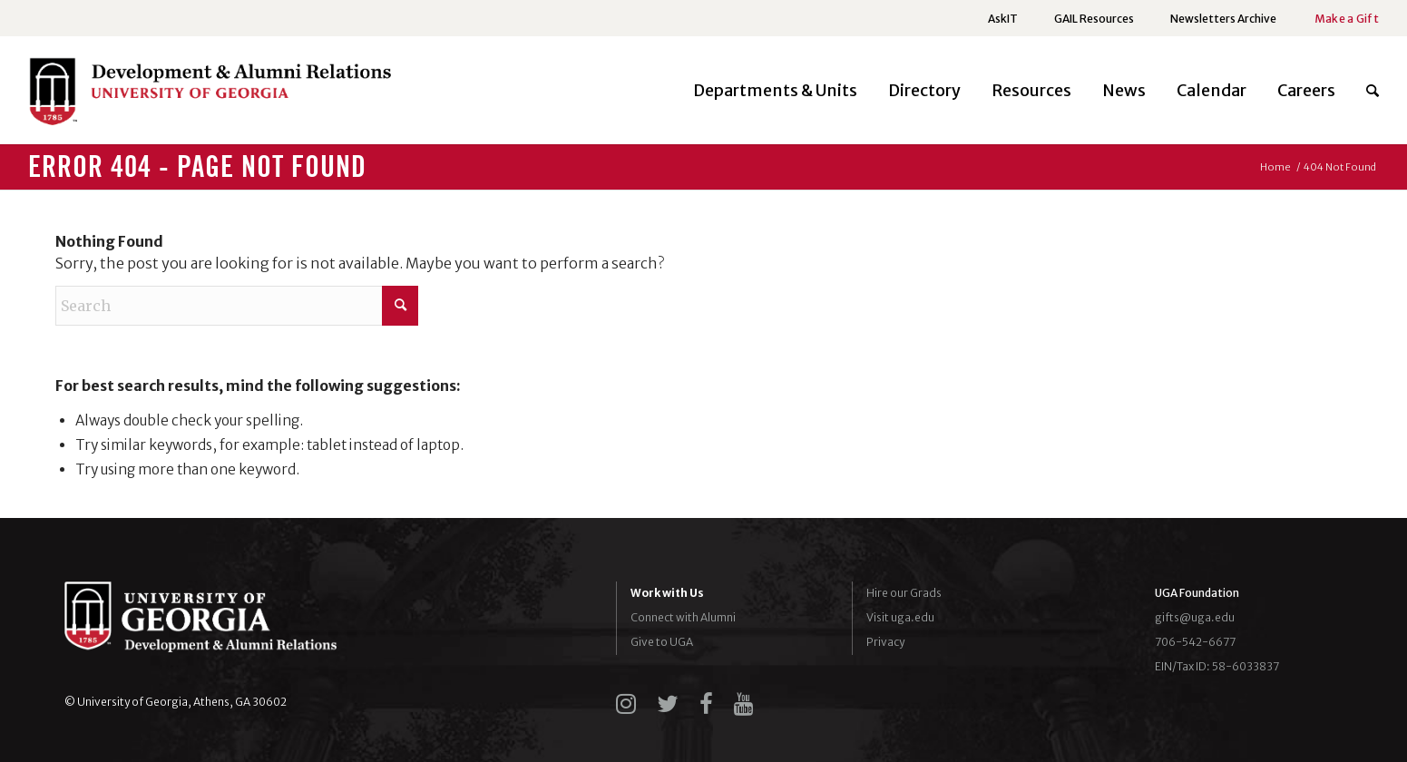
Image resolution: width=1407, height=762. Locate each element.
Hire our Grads (904, 593)
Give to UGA (661, 642)
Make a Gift (1346, 18)
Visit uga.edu (900, 617)
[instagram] (626, 703)
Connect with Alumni (683, 617)
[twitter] (668, 703)
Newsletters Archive (1223, 18)
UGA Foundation (1197, 593)
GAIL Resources (1094, 18)
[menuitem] (1003, 19)
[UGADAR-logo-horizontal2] (209, 95)
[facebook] (706, 703)
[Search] (1365, 91)
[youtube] (744, 703)
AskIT (1003, 18)
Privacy (885, 642)
